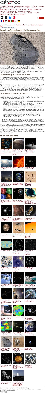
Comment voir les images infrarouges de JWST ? (6, 200)
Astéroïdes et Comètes (7, 6)
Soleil (28, 11)
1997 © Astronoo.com (4, 388)
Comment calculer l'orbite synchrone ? (30, 300)
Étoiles (14, 8)
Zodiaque (3, 14)
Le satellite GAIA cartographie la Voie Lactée (18, 300)
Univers (30, 13)
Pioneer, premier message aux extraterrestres (30, 183)
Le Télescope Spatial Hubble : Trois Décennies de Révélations (30, 252)
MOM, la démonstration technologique (6, 365)
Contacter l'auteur (3, 392)
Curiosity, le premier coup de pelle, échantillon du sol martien (6, 349)
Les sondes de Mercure (18, 316)
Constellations (19, 6)
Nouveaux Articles (12, 14)
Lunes (24, 9)
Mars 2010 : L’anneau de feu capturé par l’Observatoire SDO (18, 168)
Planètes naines (11, 11)
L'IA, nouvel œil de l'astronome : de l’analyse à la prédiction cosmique (6, 151)
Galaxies (11, 9)
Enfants (20, 8)
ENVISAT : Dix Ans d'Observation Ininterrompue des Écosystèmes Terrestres (30, 201)
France (7, 25)
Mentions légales (3, 391)
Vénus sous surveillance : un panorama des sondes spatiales (18, 366)
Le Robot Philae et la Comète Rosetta (6, 382)
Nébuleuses (37, 9)
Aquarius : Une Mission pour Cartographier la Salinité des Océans (6, 333)
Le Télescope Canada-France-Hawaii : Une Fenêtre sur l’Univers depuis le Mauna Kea (18, 383)
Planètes (2, 11)
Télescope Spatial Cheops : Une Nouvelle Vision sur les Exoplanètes (30, 235)
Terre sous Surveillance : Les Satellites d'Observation (6, 168)
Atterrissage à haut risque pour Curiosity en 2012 (18, 234)
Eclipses (27, 6)
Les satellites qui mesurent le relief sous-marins (6, 268)
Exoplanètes (3, 9)
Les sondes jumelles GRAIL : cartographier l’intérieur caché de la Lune (30, 151)
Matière (30, 9)
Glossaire (23, 14)
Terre (16, 13)
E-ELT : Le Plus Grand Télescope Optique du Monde (6, 317)
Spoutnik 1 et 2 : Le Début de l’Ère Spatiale (18, 200)
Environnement (5, 8)
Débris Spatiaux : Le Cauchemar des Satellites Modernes (30, 317)
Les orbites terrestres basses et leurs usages (18, 183)
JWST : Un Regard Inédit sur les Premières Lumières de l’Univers (18, 333)
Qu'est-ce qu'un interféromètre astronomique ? (30, 365)
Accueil (2, 25)
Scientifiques (22, 11)
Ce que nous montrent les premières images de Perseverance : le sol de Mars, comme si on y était (18, 151)
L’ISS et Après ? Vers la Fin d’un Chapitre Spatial (6, 285)
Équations (27, 8)
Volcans (36, 13)
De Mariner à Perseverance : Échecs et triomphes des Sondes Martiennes (18, 349)
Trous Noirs (22, 13)
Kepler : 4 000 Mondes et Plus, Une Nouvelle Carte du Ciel (30, 217)
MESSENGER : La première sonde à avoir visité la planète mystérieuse (18, 269)
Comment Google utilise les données (7, 390)
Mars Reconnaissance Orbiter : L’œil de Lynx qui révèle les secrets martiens (18, 218)
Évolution (34, 8)
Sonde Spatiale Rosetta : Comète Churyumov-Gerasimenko (18, 251)
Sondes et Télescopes (6, 13)
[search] (27, 17)
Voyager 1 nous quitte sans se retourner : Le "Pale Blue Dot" (18, 285)
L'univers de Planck (6, 250)
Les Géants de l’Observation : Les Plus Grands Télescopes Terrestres (6, 184)
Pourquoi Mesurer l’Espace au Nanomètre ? (6, 234)
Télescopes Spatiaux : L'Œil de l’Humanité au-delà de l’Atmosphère (30, 285)
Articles (12, 25)
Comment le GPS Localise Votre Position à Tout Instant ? (30, 268)
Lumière (18, 9)
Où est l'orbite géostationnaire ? (30, 348)
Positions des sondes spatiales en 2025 (30, 167)
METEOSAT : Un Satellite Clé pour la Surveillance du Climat (30, 333)
